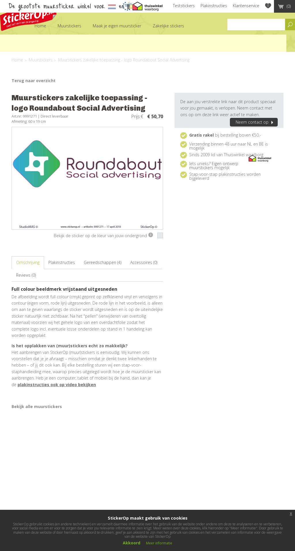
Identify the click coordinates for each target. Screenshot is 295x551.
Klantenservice (246, 5)
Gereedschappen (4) (102, 262)
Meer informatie (159, 543)
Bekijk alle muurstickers (37, 406)
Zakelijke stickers (168, 26)
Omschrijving (27, 262)
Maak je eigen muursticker (117, 26)
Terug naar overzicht (34, 80)
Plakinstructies (214, 5)
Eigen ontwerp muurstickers (213, 165)
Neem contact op (255, 122)
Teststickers (184, 5)
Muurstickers (69, 26)
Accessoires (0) (143, 262)
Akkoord (131, 543)
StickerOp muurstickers (28, 16)
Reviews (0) (26, 275)
